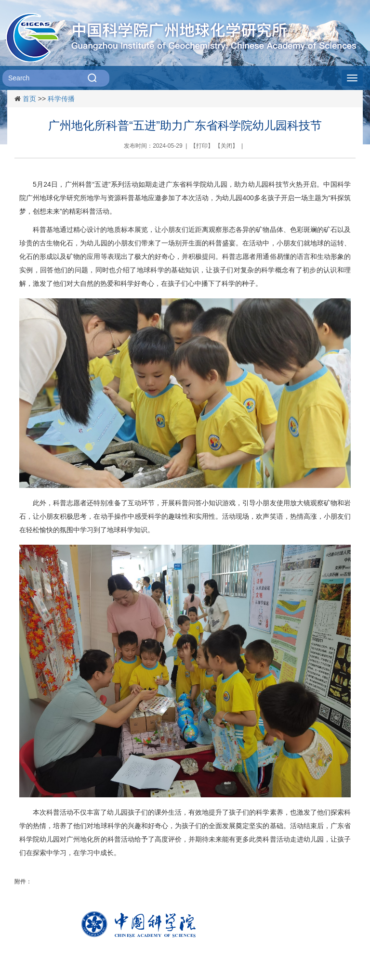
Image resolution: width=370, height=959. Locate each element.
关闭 (226, 145)
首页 (29, 98)
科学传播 (61, 98)
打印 (202, 145)
